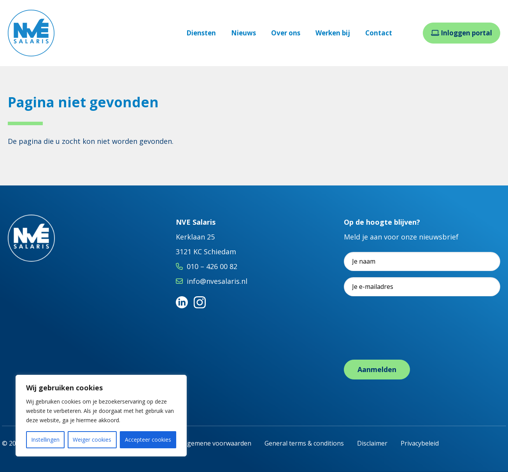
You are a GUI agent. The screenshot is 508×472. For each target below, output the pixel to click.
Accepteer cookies (148, 439)
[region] (101, 415)
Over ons (285, 32)
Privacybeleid (420, 443)
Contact (378, 32)
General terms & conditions (304, 443)
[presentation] (403, 336)
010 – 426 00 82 (212, 266)
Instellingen (45, 439)
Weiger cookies (92, 439)
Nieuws (243, 32)
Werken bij (332, 32)
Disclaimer (372, 443)
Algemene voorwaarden (216, 443)
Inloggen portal (461, 32)
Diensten (201, 32)
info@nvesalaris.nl (217, 281)
